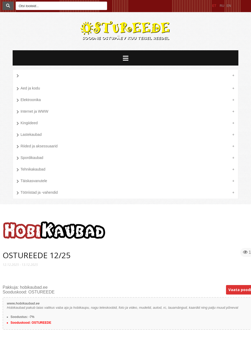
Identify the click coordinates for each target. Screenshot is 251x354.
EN (229, 6)
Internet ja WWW (32, 112)
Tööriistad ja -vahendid (37, 193)
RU (222, 6)
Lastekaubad (29, 135)
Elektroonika (29, 100)
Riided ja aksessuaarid (37, 146)
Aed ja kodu (28, 89)
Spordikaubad (30, 158)
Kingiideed (27, 123)
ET (214, 6)
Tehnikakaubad (31, 170)
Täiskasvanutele (32, 181)
